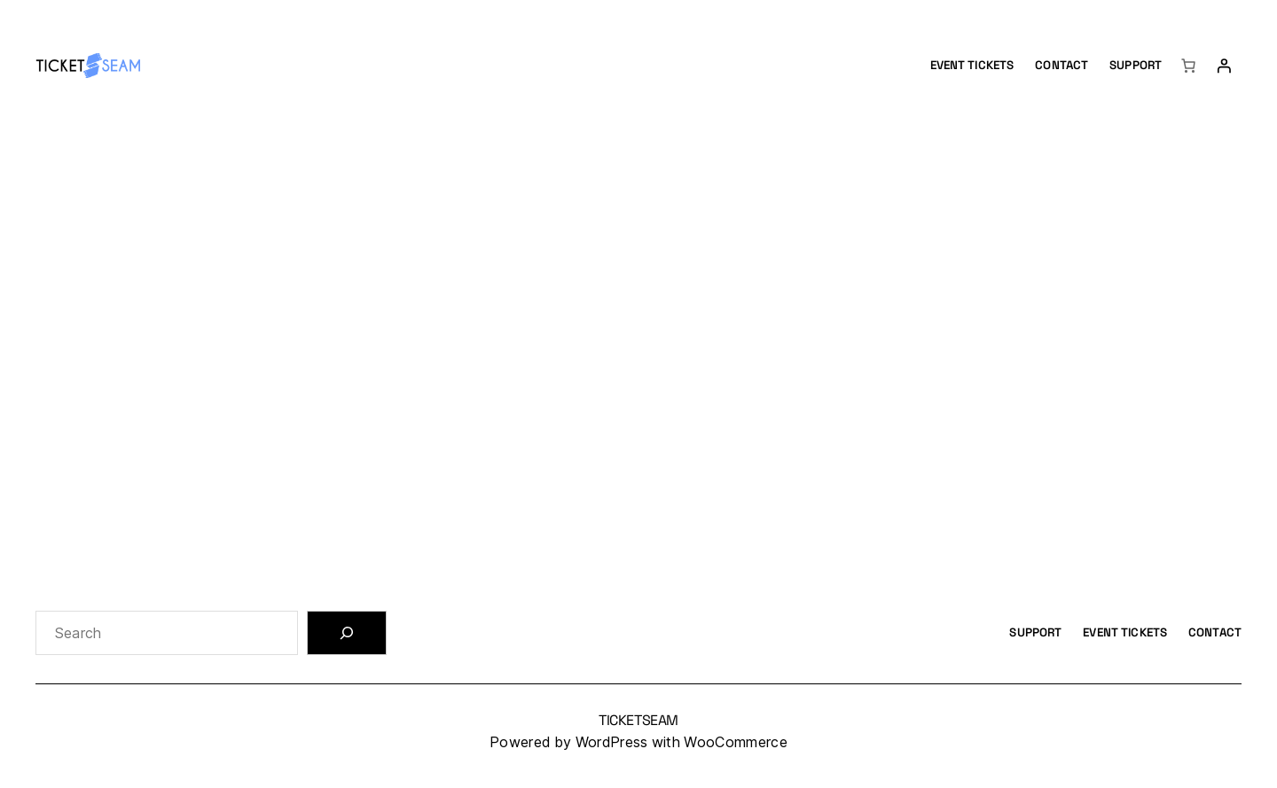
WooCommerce (735, 742)
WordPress (612, 742)
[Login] (1224, 65)
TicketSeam (638, 720)
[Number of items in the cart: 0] (1188, 65)
